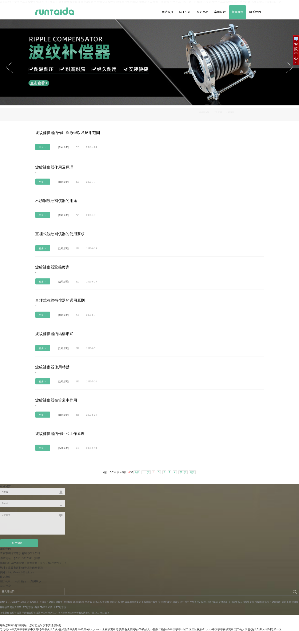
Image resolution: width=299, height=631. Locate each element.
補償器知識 (221, 113)
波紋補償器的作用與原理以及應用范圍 (67, 133)
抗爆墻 (258, 602)
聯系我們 (255, 12)
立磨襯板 (223, 602)
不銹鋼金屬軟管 (55, 602)
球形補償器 (33, 602)
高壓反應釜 (15, 607)
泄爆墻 (265, 602)
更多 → (42, 147)
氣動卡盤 (286, 602)
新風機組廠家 (247, 602)
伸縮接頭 (68, 602)
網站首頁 (167, 12)
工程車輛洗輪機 (149, 602)
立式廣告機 (164, 602)
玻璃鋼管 (174, 602)
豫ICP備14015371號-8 (97, 612)
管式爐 (105, 602)
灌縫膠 (295, 602)
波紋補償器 (15, 612)
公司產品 (202, 12)
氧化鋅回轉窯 (211, 602)
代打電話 (184, 602)
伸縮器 (42, 602)
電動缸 (113, 602)
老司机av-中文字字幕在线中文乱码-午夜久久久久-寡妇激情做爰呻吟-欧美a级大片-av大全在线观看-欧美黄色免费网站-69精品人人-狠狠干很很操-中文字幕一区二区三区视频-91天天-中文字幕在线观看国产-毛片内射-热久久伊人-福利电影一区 (140, 629)
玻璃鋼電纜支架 (133, 602)
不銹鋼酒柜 (275, 602)
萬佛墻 (121, 602)
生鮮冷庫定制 (197, 602)
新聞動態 (237, 12)
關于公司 (185, 12)
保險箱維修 (234, 602)
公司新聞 (255, 113)
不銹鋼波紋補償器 (17, 602)
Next (9, 67)
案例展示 (220, 12)
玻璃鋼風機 (79, 602)
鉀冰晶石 (97, 602)
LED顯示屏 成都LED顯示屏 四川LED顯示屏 (44, 607)
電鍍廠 (88, 602)
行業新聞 (239, 113)
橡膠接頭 (4, 607)
